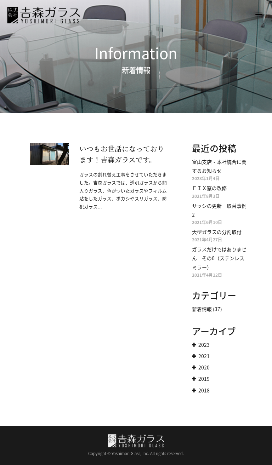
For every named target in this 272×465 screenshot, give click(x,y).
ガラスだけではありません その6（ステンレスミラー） (219, 258)
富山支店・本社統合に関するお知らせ (219, 166)
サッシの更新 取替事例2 (219, 210)
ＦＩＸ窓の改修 (209, 187)
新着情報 (202, 308)
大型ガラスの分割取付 (217, 231)
